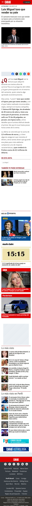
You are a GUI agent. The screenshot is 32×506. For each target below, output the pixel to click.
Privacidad (18, 491)
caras (16, 270)
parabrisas (16, 296)
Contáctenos (9, 491)
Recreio (17, 484)
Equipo (25, 491)
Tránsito (24, 494)
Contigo (23, 478)
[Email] (28, 74)
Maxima (23, 484)
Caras (17, 478)
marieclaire (16, 244)
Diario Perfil (8, 468)
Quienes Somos (21, 488)
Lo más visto (7, 348)
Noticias (16, 468)
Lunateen (12, 474)
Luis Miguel (5, 162)
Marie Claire (24, 468)
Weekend (15, 471)
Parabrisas (23, 471)
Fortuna (7, 471)
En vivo (27, 2)
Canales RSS (10, 488)
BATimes (20, 474)
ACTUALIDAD (4, 6)
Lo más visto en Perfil (12, 393)
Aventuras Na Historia (11, 481)
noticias (16, 218)
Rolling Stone (24, 481)
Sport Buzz (9, 484)
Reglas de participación (12, 494)
